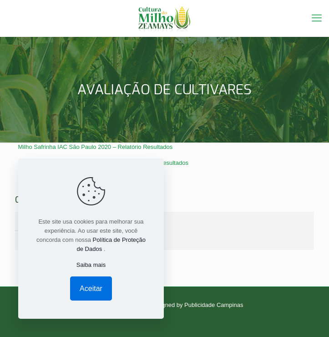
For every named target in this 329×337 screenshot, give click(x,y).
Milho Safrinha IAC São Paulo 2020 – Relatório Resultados (95, 146)
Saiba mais (91, 264)
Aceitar (91, 288)
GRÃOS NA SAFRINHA (59, 239)
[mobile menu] (316, 18)
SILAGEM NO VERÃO (57, 222)
